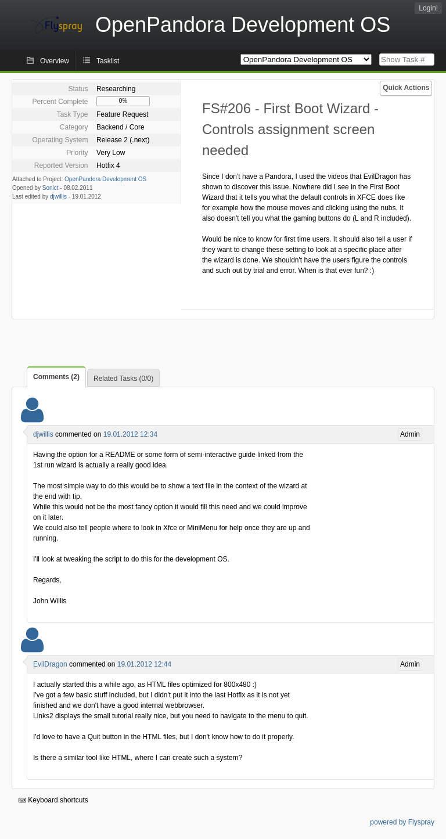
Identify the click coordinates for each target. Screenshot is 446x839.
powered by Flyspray (402, 822)
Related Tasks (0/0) (123, 379)
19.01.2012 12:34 (130, 434)
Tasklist (107, 61)
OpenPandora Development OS (105, 179)
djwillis (58, 196)
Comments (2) (56, 377)
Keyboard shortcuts (53, 800)
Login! (428, 8)
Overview (54, 61)
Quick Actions (406, 88)
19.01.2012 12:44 (144, 664)
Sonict (50, 188)
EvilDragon (50, 664)
